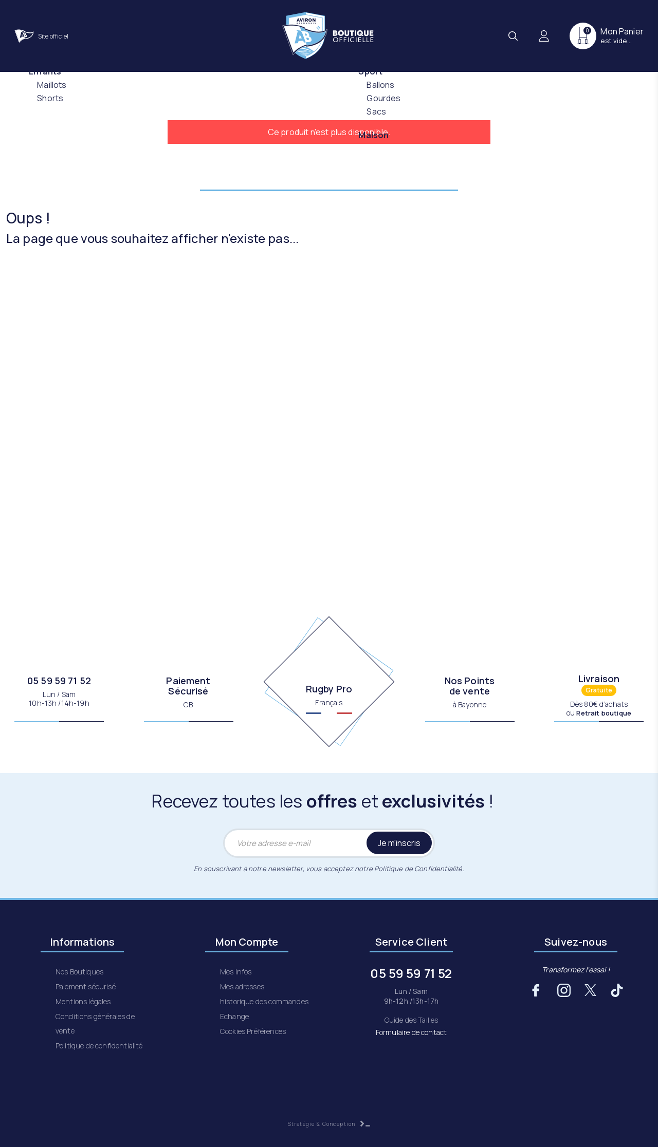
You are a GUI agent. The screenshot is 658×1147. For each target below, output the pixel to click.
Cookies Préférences (253, 1031)
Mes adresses (242, 986)
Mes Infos (235, 971)
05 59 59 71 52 (59, 680)
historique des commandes (264, 1001)
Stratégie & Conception (329, 1123)
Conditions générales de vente (95, 1023)
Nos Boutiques (79, 971)
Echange (234, 1016)
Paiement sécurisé (86, 986)
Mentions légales (83, 1001)
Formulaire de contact (411, 1032)
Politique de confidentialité (99, 1045)
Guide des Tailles (411, 1020)
